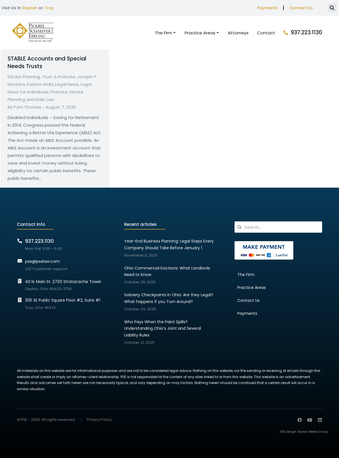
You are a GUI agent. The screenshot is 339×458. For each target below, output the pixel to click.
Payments (267, 8)
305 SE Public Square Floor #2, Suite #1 (62, 300)
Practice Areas (251, 287)
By (24, 107)
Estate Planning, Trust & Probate (41, 77)
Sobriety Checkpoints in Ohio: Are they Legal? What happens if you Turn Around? (168, 298)
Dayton (30, 8)
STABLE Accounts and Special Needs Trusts (47, 62)
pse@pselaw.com (42, 261)
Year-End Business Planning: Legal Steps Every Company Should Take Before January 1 (169, 244)
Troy (48, 8)
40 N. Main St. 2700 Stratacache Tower (63, 281)
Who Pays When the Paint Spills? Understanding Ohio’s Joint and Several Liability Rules (162, 328)
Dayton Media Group (313, 432)
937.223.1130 (306, 32)
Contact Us (301, 8)
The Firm (246, 274)
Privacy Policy (99, 419)
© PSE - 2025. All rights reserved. (46, 419)
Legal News (67, 84)
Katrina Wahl (40, 84)
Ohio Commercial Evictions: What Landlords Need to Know (167, 271)
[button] (332, 8)
